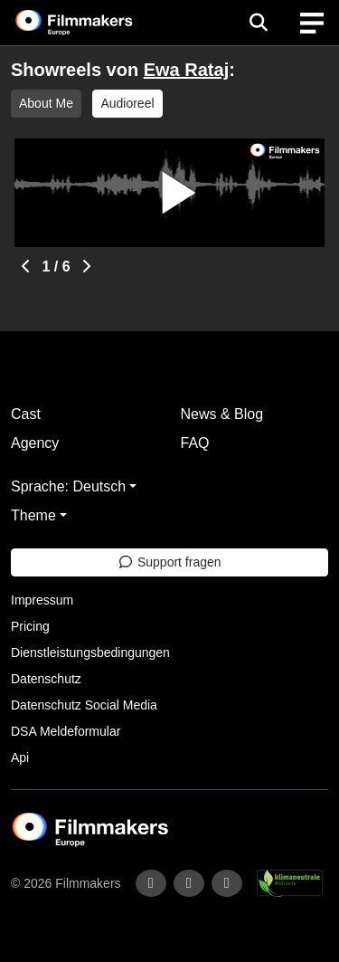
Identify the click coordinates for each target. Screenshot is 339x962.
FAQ (195, 443)
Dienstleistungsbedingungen (90, 652)
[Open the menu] (258, 22)
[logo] (95, 22)
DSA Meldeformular (65, 731)
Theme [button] (33, 515)
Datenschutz (46, 678)
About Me (46, 103)
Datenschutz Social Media (84, 705)
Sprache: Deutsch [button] (68, 486)
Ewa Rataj (186, 70)
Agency (35, 443)
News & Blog (222, 414)
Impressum (42, 600)
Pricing (30, 626)
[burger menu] (312, 23)
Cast (26, 414)
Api (20, 757)
